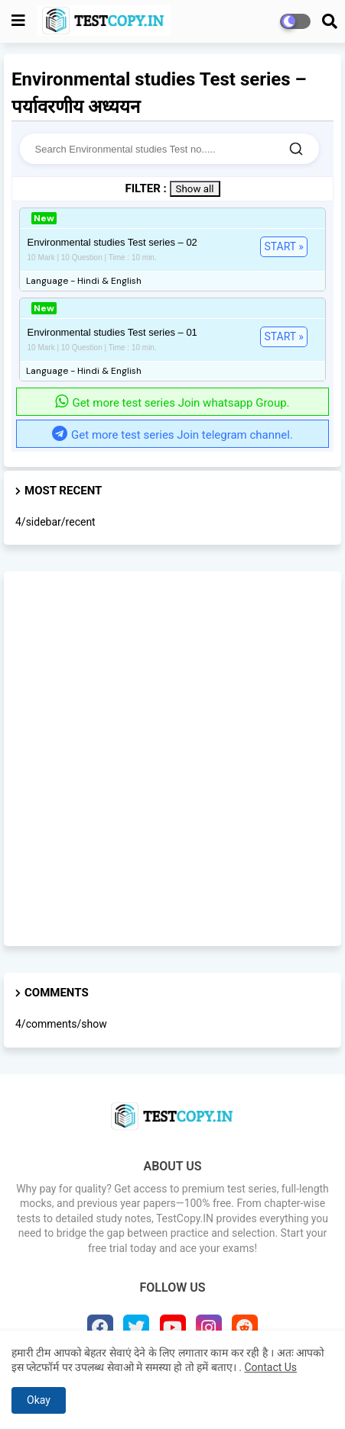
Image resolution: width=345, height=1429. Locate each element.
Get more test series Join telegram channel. (172, 435)
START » (283, 246)
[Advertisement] (172, 759)
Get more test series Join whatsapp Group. (172, 403)
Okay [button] (38, 1400)
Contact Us (270, 1367)
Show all (195, 189)
